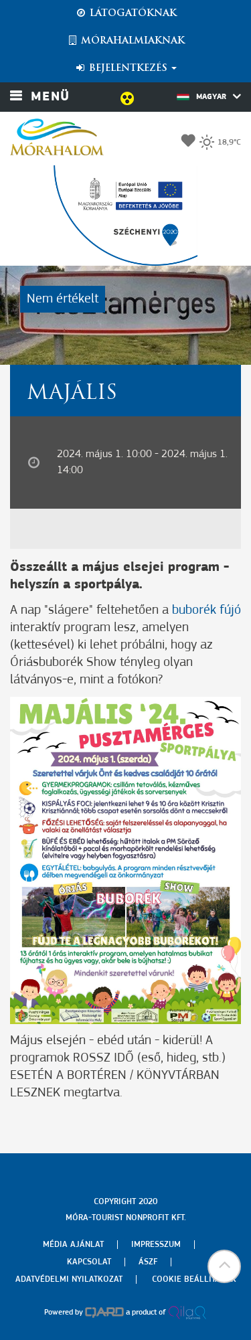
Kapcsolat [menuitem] (89, 1262)
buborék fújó (206, 610)
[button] (224, 1266)
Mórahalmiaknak (125, 40)
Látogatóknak (126, 13)
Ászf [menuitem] (148, 1262)
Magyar (209, 96)
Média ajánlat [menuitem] (73, 1244)
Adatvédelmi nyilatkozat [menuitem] (68, 1279)
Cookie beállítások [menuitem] (194, 1279)
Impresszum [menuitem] (156, 1244)
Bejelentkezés (125, 68)
